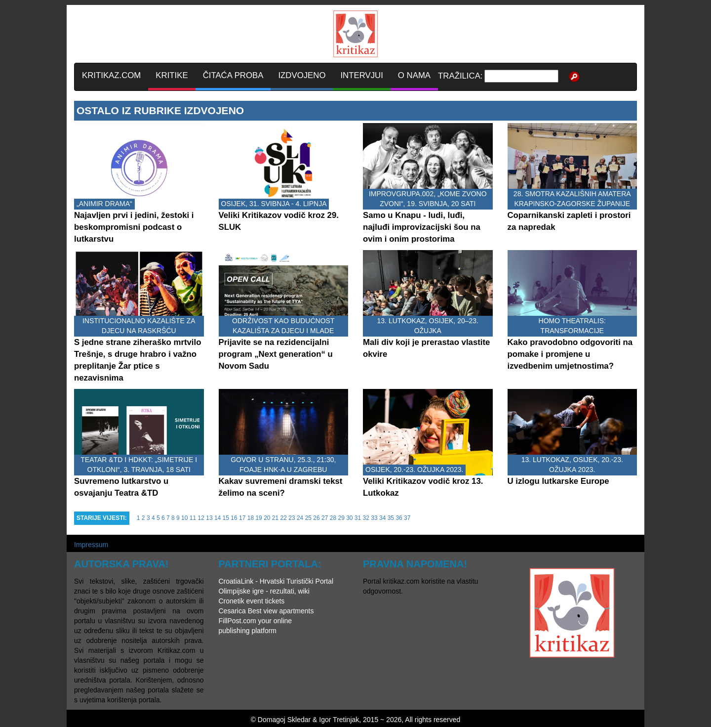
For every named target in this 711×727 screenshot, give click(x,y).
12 (201, 517)
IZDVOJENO (301, 75)
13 (209, 517)
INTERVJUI (361, 75)
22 (283, 517)
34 (382, 517)
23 (291, 517)
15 (226, 517)
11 (193, 517)
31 (358, 517)
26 (316, 517)
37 (407, 517)
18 (250, 517)
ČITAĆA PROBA (233, 75)
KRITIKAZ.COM (111, 75)
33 (374, 517)
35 (391, 517)
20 (267, 517)
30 (349, 517)
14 (217, 517)
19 (258, 517)
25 (308, 517)
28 (333, 517)
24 (300, 517)
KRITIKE (172, 75)
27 (324, 517)
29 (341, 517)
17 (242, 517)
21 (275, 517)
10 (184, 517)
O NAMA (414, 75)
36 (398, 517)
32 (366, 517)
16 (234, 517)
